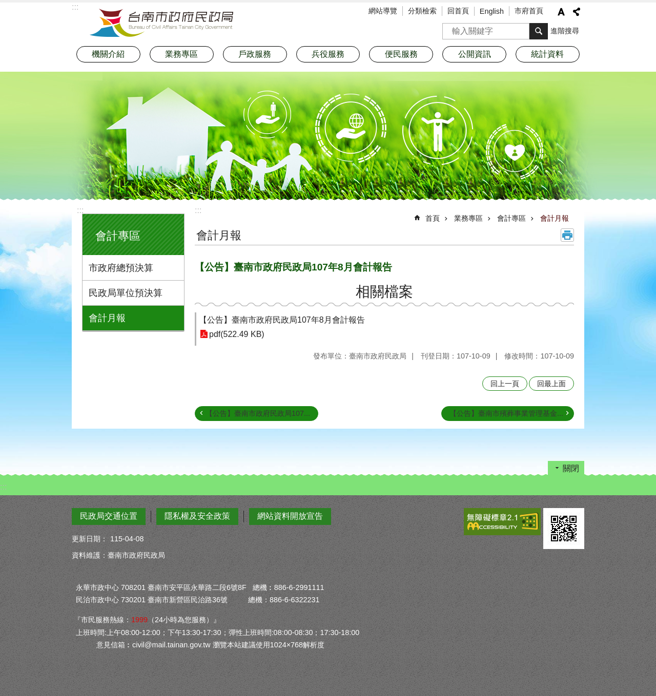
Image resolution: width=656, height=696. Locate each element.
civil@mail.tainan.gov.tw (171, 645)
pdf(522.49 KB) (236, 334)
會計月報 (107, 318)
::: (80, 210)
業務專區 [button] (181, 54)
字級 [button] (561, 11)
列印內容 (567, 235)
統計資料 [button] (547, 54)
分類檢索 (422, 11)
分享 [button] (576, 11)
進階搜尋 (564, 31)
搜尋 (450, 28)
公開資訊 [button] (474, 54)
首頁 (432, 218)
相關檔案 (384, 292)
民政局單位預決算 (125, 293)
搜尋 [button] (538, 31)
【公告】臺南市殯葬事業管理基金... (506, 413)
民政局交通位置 (108, 516)
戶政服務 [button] (254, 54)
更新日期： (90, 539)
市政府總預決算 (121, 268)
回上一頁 (504, 383)
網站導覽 (382, 11)
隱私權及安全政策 (197, 516)
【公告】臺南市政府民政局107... (258, 413)
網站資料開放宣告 (290, 516)
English (492, 11)
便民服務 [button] (401, 54)
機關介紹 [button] (108, 54)
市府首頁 (529, 11)
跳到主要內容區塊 (5, 5)
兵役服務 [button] (328, 54)
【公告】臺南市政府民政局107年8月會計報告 (282, 319)
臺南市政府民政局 (161, 23)
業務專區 (468, 218)
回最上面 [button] (551, 383)
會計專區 (117, 235)
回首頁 (458, 11)
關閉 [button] (571, 468)
